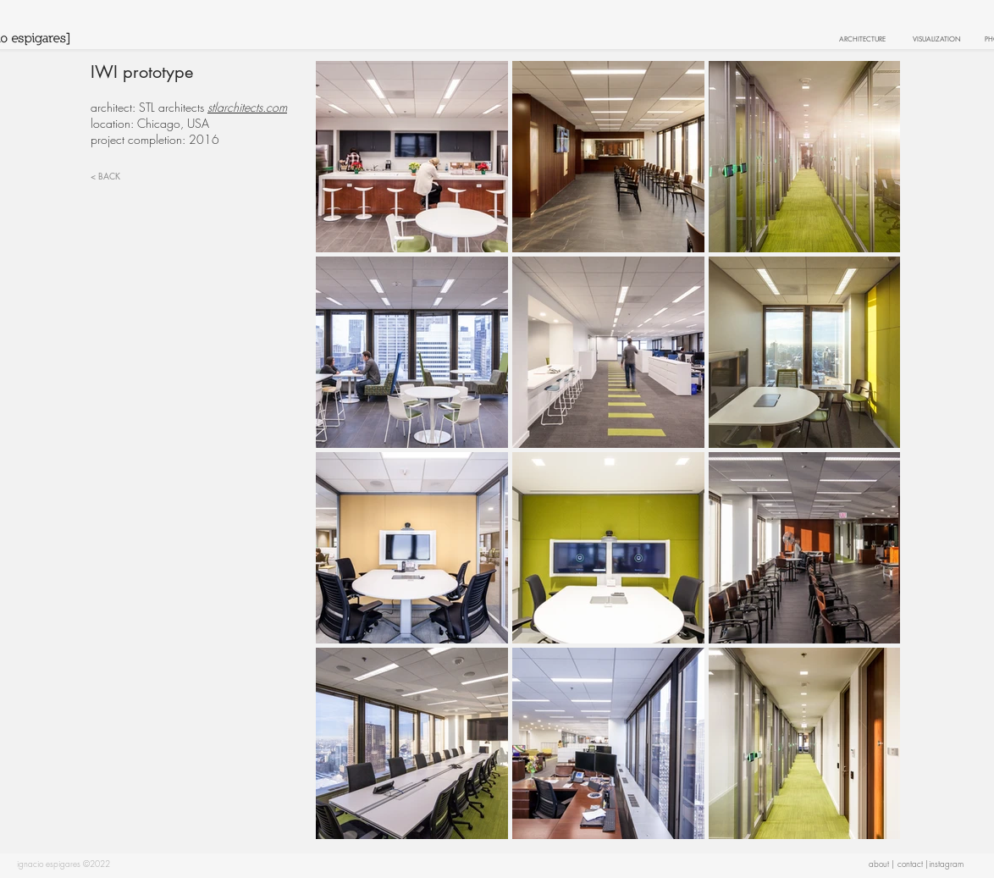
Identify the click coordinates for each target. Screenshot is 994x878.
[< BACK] (125, 175)
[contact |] (912, 863)
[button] (946, 863)
